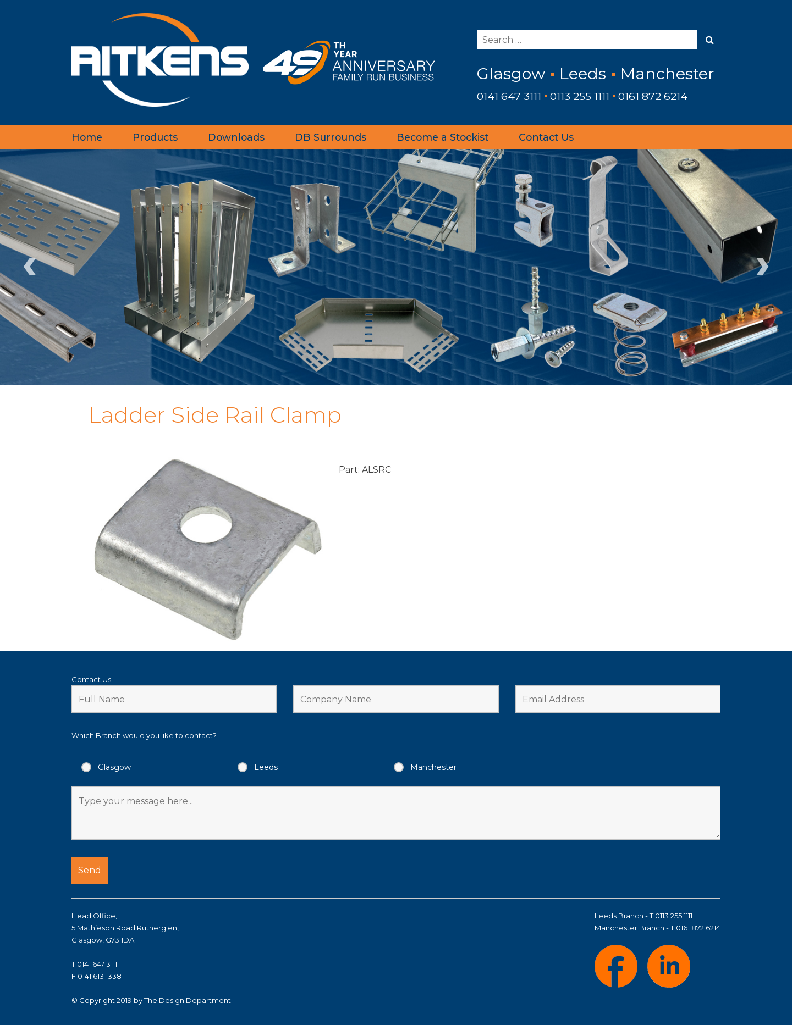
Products (155, 137)
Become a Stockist (442, 137)
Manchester (433, 767)
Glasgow (114, 767)
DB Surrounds (330, 137)
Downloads (236, 137)
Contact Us (546, 137)
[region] (396, 267)
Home (87, 137)
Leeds (266, 767)
